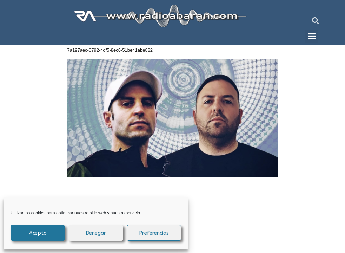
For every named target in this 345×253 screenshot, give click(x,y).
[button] (315, 21)
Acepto (38, 233)
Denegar (96, 233)
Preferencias (154, 233)
